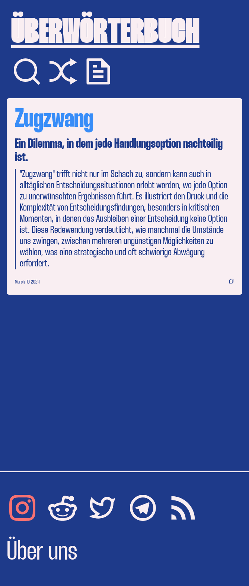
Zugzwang (54, 120)
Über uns (42, 552)
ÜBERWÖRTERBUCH (105, 33)
